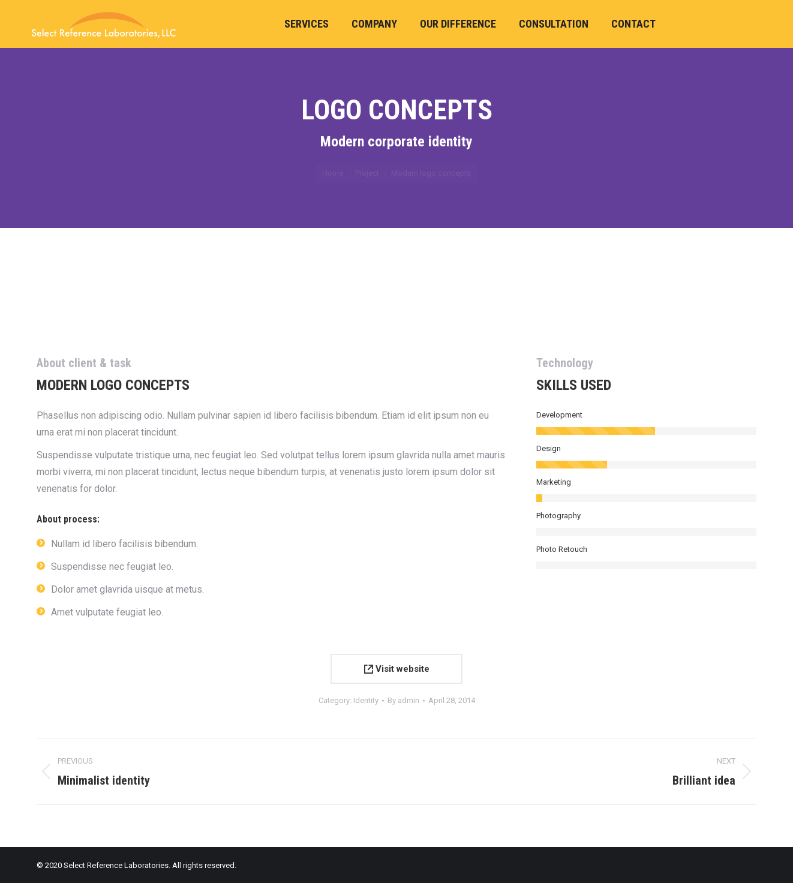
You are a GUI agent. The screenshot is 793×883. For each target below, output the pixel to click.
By (403, 700)
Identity (366, 700)
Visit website (396, 668)
